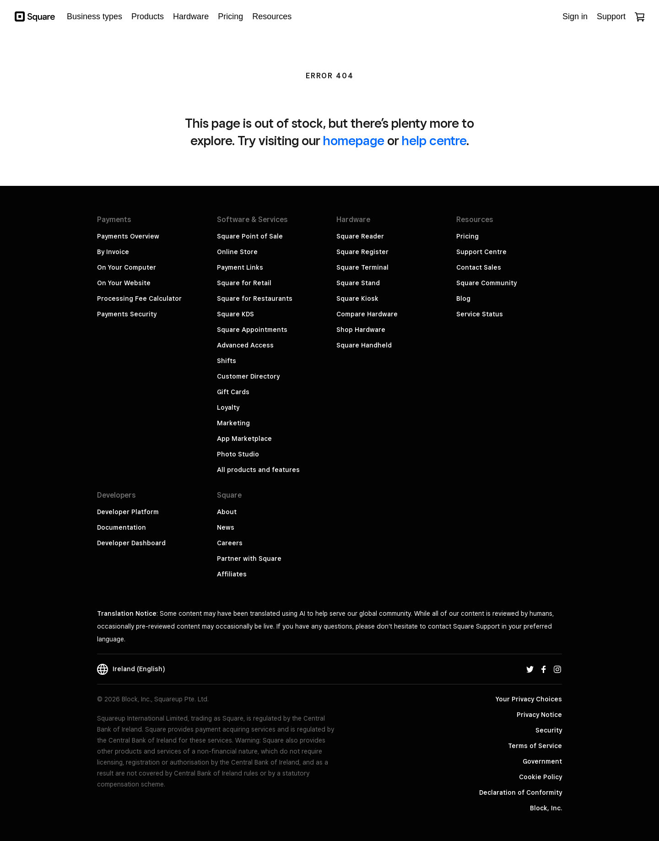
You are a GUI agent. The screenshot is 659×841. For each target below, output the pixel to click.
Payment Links (240, 267)
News (225, 527)
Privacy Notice (539, 714)
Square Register (362, 251)
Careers (230, 543)
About (227, 511)
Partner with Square (249, 558)
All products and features (258, 469)
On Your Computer (126, 267)
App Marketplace (244, 438)
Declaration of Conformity (520, 792)
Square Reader (360, 236)
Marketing (233, 423)
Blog (463, 298)
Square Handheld (364, 345)
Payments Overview (128, 236)
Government (542, 761)
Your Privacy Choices (529, 699)
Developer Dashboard (131, 543)
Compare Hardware (367, 314)
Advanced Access (245, 345)
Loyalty (228, 407)
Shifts (226, 360)
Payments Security (127, 314)
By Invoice (113, 251)
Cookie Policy (540, 777)
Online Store (237, 251)
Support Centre (481, 251)
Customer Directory (248, 376)
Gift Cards (233, 392)
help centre (434, 140)
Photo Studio (238, 454)
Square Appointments (252, 329)
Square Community (486, 283)
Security (548, 730)
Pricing (467, 236)
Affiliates (232, 574)
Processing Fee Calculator (139, 298)
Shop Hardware (360, 329)
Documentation (121, 527)
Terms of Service (535, 745)
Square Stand (358, 283)
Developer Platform (128, 511)
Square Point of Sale (250, 236)
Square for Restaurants (254, 298)
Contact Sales (478, 267)
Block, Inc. (546, 808)
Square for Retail (244, 283)
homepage (353, 140)
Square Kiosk (357, 298)
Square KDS (235, 314)
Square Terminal (362, 267)
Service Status (479, 314)
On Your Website (124, 283)
